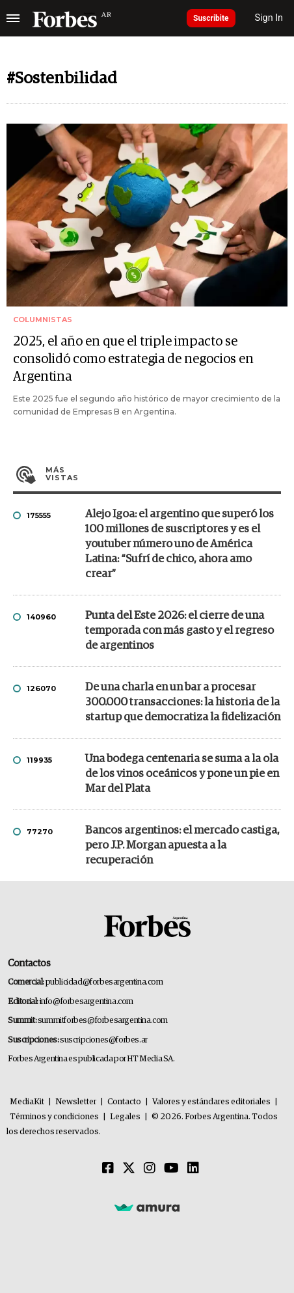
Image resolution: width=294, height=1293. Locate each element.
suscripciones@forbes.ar (104, 1040)
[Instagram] (149, 1168)
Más (163, 473)
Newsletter (75, 1102)
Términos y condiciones (54, 1117)
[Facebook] (108, 1168)
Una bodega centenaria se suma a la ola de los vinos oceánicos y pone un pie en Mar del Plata (182, 774)
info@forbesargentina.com (86, 1002)
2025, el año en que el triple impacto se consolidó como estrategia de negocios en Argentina (133, 359)
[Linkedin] (193, 1168)
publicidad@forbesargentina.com (104, 982)
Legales (125, 1117)
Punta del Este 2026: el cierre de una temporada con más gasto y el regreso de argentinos (179, 630)
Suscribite (211, 18)
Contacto (124, 1102)
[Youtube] (171, 1168)
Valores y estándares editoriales (211, 1102)
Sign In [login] (269, 17)
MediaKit (27, 1102)
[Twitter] (128, 1168)
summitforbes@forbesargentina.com (103, 1020)
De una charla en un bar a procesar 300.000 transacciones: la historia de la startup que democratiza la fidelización (182, 702)
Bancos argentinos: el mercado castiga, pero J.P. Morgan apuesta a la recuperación (182, 845)
